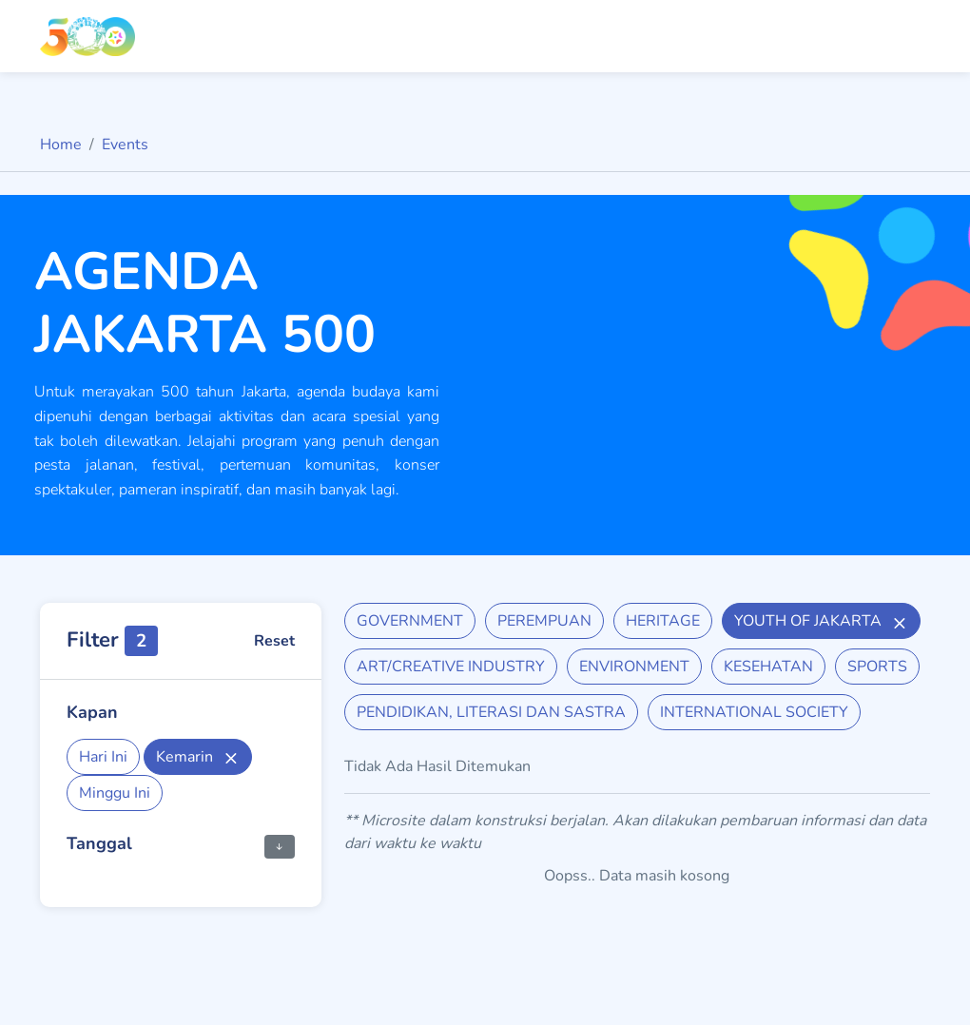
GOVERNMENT (410, 620)
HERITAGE (663, 620)
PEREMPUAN (544, 620)
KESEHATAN (768, 666)
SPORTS (877, 666)
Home (61, 144)
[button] (279, 845)
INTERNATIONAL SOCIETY (754, 712)
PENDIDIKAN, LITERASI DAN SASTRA (491, 712)
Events (125, 144)
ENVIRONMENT (634, 666)
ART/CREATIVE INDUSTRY (451, 666)
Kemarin (198, 756)
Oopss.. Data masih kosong (636, 875)
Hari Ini (103, 756)
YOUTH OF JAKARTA (821, 620)
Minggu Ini (114, 793)
